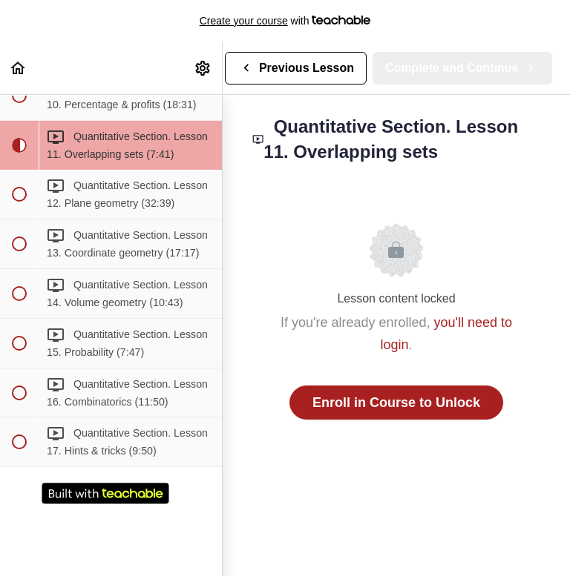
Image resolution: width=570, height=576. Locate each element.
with (285, 20)
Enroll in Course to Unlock (396, 402)
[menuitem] (203, 68)
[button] (18, 68)
